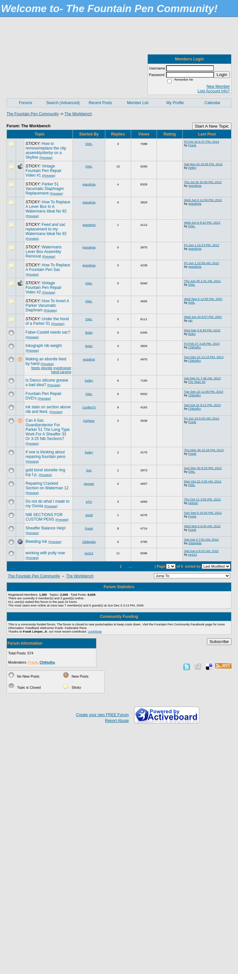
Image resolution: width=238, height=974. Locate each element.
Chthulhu (194, 347)
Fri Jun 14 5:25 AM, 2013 (201, 418)
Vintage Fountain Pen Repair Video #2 (43, 287)
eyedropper (62, 368)
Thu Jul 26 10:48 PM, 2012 (203, 182)
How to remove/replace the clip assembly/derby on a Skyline (46, 150)
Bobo (89, 332)
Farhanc (88, 420)
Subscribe (219, 641)
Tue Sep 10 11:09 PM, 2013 (203, 391)
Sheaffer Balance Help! (46, 528)
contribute (95, 631)
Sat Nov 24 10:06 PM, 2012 (203, 164)
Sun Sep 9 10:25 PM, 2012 (203, 512)
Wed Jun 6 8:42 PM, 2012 (202, 222)
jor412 (89, 553)
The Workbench (78, 114)
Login (221, 74)
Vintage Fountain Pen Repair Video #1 (43, 171)
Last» (148, 566)
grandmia (88, 184)
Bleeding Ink (36, 541)
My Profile (175, 103)
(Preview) (46, 157)
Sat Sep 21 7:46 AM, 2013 (202, 378)
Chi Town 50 (197, 382)
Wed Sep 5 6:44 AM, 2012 (202, 526)
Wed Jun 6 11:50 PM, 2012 (203, 200)
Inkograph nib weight (44, 345)
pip (190, 320)
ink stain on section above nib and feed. (48, 409)
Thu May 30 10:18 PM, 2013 (204, 450)
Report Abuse (117, 720)
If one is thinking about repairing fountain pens (45, 454)
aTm (89, 501)
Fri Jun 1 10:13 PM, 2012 (201, 245)
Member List (137, 103)
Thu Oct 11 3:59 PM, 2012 (202, 499)
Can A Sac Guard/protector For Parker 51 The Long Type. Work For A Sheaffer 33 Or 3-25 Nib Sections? (48, 429)
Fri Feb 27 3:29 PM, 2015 (202, 343)
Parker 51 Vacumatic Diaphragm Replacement (45, 189)
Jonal (89, 515)
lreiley (192, 167)
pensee (89, 483)
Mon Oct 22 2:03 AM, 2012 (202, 481)
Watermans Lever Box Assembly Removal (43, 252)
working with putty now (45, 553)
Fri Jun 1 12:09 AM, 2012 (201, 263)
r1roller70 (89, 407)
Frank (192, 145)
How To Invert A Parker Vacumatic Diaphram (47, 305)
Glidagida (89, 541)
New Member (218, 86)
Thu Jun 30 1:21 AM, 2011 (202, 281)
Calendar (212, 103)
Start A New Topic (212, 126)
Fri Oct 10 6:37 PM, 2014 (201, 141)
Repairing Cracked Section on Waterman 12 (47, 485)
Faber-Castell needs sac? (48, 332)
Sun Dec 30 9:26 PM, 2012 (203, 468)
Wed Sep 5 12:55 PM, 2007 (203, 299)
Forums (25, 103)
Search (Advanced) (63, 103)
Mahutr (193, 503)
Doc (89, 470)
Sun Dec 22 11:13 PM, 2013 (204, 357)
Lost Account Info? (213, 91)
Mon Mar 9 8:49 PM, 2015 (202, 330)
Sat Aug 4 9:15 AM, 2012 (201, 551)
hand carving (61, 372)
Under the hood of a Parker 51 (47, 321)
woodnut (89, 359)
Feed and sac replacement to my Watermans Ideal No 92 (46, 229)
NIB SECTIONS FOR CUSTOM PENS (44, 517)
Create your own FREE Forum (102, 715)
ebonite (46, 368)
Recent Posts (100, 103)
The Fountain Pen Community (33, 114)
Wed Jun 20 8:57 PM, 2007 (203, 317)
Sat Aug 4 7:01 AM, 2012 (201, 539)
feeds (35, 368)
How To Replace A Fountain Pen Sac (48, 267)
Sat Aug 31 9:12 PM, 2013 (202, 405)
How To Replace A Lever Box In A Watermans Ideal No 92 (48, 206)
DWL (88, 144)
